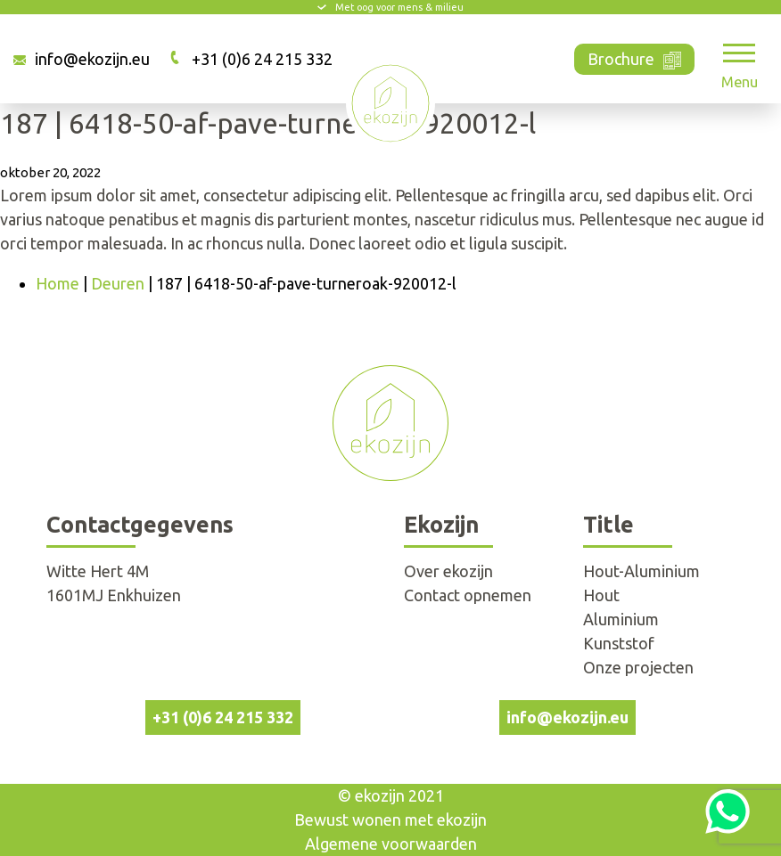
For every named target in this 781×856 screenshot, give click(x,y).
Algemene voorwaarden (391, 843)
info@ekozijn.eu (92, 59)
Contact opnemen (467, 595)
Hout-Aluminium (641, 571)
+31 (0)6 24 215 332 (262, 59)
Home (57, 283)
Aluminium (621, 619)
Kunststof (618, 643)
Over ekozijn (448, 571)
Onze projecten (638, 667)
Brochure (634, 57)
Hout (601, 595)
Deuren (117, 283)
